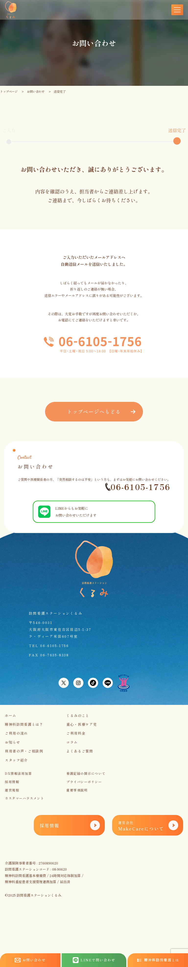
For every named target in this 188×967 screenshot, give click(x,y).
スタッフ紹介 (16, 760)
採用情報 (12, 781)
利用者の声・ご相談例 (24, 751)
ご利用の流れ (16, 733)
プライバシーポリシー (84, 781)
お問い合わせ (36, 91)
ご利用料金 (75, 733)
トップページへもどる (94, 411)
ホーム (10, 715)
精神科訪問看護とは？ (24, 724)
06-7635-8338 (54, 654)
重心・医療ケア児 (81, 724)
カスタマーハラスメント (24, 798)
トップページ (9, 91)
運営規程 (12, 790)
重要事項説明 (77, 790)
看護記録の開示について (86, 773)
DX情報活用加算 (18, 773)
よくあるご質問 (79, 751)
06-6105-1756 (137, 487)
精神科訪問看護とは (157, 959)
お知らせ (12, 742)
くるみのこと (77, 715)
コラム (72, 742)
